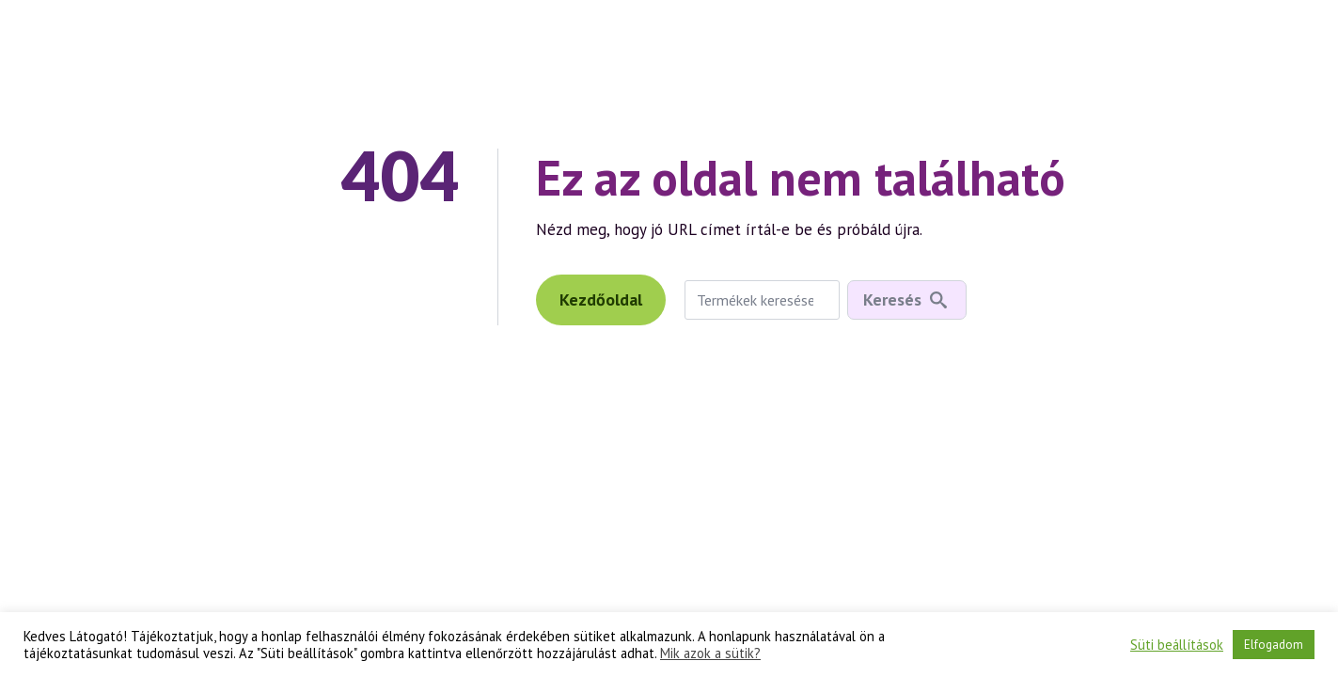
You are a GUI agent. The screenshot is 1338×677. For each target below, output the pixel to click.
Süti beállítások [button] (1176, 645)
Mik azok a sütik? (710, 653)
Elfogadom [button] (1273, 645)
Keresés (892, 299)
